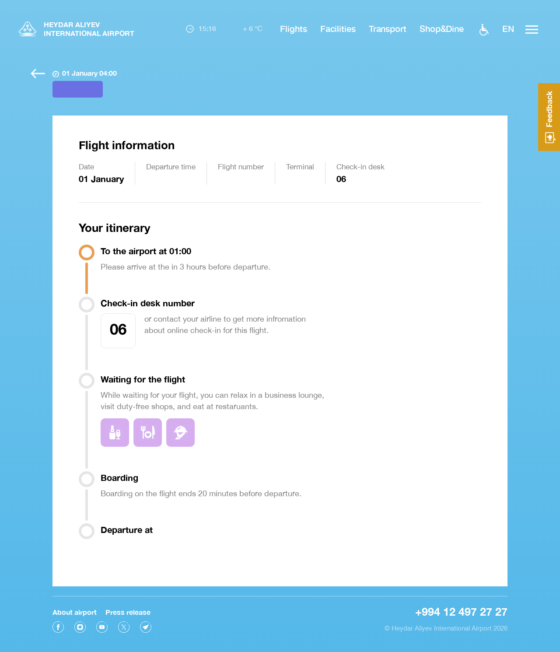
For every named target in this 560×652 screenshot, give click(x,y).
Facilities (338, 28)
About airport (74, 611)
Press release (127, 611)
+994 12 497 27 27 (461, 610)
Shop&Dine (442, 28)
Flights (293, 28)
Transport (387, 28)
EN (508, 28)
